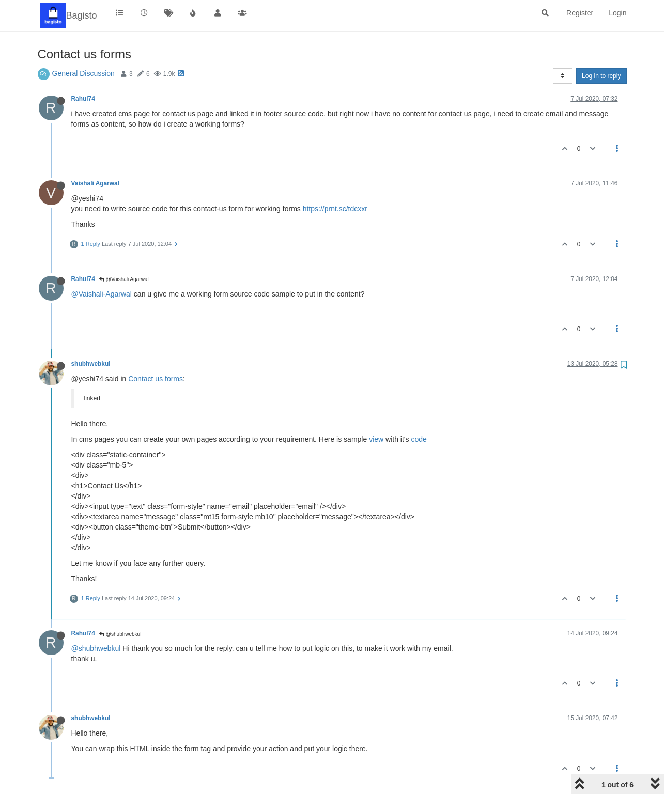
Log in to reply (601, 76)
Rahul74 (83, 98)
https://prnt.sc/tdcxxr (335, 209)
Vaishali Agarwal (95, 183)
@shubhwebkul (120, 634)
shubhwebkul (91, 363)
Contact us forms (155, 379)
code (418, 439)
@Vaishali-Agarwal (101, 294)
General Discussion (83, 73)
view (376, 439)
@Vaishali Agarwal (124, 279)
